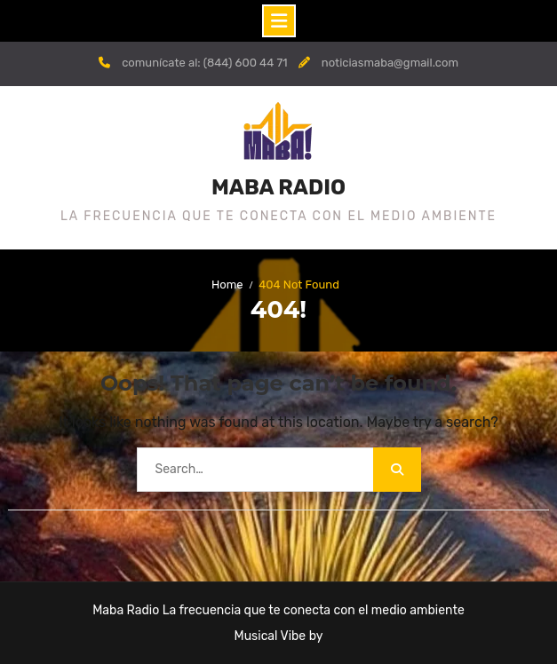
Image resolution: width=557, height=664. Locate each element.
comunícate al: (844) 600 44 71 (205, 62)
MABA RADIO (278, 187)
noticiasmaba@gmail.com (390, 62)
